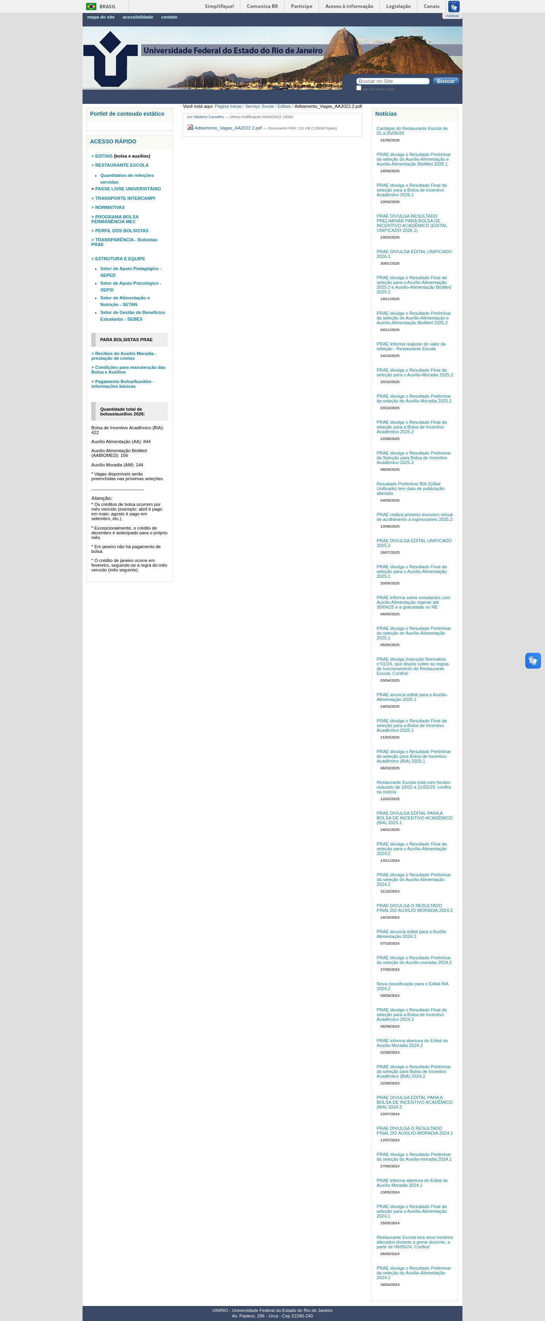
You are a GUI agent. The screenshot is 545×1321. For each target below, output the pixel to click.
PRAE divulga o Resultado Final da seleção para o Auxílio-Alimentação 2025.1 (412, 571)
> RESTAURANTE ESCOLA (119, 165)
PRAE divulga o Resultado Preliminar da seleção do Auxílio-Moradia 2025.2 (414, 398)
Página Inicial (228, 106)
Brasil (108, 6)
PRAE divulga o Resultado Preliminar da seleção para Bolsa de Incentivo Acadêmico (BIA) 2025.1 (414, 756)
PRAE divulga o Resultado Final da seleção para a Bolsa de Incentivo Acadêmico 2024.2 (412, 1014)
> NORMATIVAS (107, 207)
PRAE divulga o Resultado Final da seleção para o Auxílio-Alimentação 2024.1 (412, 1211)
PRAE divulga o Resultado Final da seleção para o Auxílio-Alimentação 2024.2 (412, 849)
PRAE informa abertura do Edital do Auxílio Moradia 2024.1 (412, 1183)
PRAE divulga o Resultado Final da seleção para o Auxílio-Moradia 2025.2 (415, 372)
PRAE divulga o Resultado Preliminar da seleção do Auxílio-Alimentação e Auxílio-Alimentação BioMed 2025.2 (414, 318)
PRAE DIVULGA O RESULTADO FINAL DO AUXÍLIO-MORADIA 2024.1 (415, 1130)
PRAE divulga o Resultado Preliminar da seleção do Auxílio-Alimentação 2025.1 (414, 633)
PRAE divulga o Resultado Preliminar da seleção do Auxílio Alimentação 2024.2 (414, 879)
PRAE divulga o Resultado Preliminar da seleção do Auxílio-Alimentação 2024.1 (414, 1273)
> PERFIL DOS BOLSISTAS (119, 230)
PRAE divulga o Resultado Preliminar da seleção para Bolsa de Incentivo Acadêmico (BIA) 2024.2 (414, 1071)
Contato (169, 17)
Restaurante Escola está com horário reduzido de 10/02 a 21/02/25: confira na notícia (414, 787)
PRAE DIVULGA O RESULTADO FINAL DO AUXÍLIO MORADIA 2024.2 (415, 908)
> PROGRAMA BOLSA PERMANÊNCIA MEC (114, 219)
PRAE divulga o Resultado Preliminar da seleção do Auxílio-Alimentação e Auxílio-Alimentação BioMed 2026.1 (414, 159)
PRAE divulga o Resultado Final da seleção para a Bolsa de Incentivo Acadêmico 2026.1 (412, 190)
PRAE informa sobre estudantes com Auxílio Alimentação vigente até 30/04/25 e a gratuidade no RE (414, 602)
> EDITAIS (102, 156)
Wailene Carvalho (209, 117)
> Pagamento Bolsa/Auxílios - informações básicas (122, 384)
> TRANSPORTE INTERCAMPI (123, 198)
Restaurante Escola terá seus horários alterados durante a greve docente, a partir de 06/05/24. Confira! (415, 1242)
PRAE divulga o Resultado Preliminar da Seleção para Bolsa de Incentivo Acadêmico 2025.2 (414, 458)
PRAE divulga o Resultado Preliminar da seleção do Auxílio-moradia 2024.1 (414, 1156)
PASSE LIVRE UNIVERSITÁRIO (127, 188)
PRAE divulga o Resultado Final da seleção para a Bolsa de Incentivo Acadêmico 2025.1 (412, 725)
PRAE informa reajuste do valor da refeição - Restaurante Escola (411, 346)
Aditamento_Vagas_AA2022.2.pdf (225, 128)
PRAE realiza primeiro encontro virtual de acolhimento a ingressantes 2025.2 (415, 517)
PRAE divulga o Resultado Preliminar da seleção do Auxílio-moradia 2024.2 (414, 960)
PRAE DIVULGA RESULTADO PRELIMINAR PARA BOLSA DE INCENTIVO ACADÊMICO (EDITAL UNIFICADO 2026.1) (412, 223)
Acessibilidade (137, 17)
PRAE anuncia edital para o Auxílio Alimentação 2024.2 (411, 934)
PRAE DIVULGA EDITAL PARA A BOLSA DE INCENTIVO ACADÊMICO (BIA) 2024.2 (415, 1102)
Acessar (452, 16)
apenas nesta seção (379, 89)
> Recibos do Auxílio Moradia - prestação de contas (123, 356)
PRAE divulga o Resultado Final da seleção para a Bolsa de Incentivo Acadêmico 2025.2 (412, 427)
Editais (284, 106)
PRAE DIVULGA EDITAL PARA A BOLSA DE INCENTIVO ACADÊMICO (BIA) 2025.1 (415, 818)
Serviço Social (259, 106)
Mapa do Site (101, 17)
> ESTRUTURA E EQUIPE (118, 258)
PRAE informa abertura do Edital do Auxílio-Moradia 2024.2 (412, 1043)
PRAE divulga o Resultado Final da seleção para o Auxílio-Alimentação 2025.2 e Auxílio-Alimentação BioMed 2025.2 (414, 284)
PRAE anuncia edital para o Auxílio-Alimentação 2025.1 (412, 697)
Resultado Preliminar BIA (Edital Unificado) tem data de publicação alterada (411, 488)
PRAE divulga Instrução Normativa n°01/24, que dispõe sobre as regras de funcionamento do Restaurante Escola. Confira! (413, 666)
